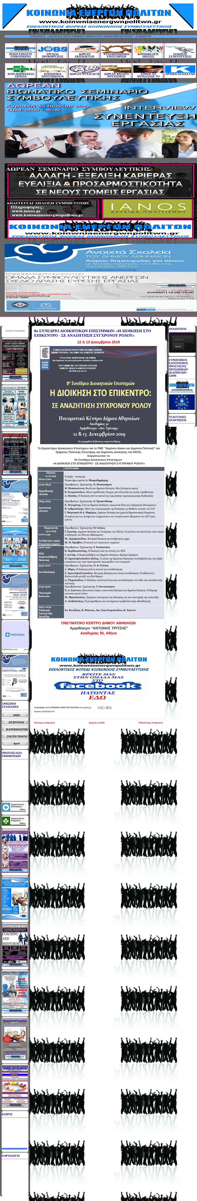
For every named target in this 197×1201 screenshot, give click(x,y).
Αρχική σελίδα (97, 722)
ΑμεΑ (17, 743)
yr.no (26, 649)
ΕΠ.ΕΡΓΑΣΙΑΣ (16, 722)
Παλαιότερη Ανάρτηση (151, 722)
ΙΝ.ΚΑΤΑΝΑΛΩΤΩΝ (16, 729)
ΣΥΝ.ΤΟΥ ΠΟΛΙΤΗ (17, 736)
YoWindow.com (9, 649)
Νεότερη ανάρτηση (44, 722)
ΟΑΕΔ (16, 715)
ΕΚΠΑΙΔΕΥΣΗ (48, 711)
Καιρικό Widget (15, 634)
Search (178, 346)
